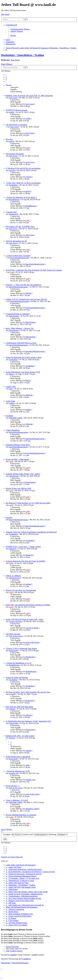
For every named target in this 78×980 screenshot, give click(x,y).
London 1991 (11, 387)
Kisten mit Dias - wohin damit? (17, 459)
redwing (12, 709)
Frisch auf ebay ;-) (13, 786)
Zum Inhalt (5, 14)
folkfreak (28, 395)
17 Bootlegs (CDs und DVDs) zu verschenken (23, 168)
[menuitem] (20, 29)
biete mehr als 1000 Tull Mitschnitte (19, 707)
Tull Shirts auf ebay (13, 634)
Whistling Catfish (15, 418)
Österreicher (13, 723)
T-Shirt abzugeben (12, 430)
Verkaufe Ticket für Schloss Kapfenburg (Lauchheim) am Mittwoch (31, 532)
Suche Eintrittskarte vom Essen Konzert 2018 (23, 372)
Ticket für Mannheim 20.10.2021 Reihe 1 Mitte (23, 357)
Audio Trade (10, 401)
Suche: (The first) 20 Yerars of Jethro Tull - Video (24, 619)
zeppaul (28, 584)
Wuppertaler (13, 651)
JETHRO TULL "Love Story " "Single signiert (23, 547)
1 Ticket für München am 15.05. (18, 771)
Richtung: (58, 834)
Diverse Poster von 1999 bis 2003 (18, 488)
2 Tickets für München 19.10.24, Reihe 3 (21, 197)
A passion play (11, 212)
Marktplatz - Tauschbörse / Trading (22, 55)
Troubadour (13, 185)
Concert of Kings (15, 621)
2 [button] (6, 77)
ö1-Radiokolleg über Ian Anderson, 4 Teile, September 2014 (28, 721)
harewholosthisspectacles (19, 258)
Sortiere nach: (36, 834)
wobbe (11, 112)
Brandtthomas (14, 200)
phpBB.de (27, 959)
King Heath (15, 60)
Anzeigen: (12, 834)
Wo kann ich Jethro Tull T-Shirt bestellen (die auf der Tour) (28, 692)
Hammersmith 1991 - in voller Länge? (20, 736)
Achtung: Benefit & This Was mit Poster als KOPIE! (25, 561)
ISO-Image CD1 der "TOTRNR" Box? (20, 227)
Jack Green (13, 98)
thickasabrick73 (15, 578)
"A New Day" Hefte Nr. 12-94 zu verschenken (23, 183)
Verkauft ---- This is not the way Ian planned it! (23, 285)
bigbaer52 (12, 549)
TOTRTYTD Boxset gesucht (16, 110)
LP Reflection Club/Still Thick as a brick (21, 343)
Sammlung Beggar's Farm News (18, 445)
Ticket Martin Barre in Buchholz (18, 757)
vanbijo (12, 403)
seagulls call (13, 773)
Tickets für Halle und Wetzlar (17, 678)
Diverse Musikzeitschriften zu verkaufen (21, 815)
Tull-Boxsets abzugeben (15, 154)
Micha (11, 374)
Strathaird (9, 416)
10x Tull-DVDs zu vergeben (16, 125)
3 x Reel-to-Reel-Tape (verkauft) (18, 256)
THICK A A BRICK (13, 576)
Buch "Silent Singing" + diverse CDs (20, 328)
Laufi (27, 148)
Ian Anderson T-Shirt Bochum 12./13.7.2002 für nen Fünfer (28, 503)
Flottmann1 (29, 701)
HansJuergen (14, 316)
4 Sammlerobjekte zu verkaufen (18, 314)
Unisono (12, 170)
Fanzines (9, 518)
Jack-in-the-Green (16, 636)
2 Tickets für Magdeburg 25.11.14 (18, 663)
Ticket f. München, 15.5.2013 (17, 800)
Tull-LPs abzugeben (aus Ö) (16, 241)
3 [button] (6, 79)
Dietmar (12, 738)
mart (10, 389)
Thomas (28, 293)
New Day (9, 139)
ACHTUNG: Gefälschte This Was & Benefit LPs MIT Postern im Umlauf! (34, 270)
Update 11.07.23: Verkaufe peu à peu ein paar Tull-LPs (26, 299)
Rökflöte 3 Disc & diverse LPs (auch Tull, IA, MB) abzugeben (29, 96)
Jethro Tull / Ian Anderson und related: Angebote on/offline (28, 605)
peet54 (11, 141)
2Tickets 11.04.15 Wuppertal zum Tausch (21, 648)
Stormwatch (13, 214)
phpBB (13, 955)
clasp (27, 765)
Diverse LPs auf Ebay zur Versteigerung (21, 590)
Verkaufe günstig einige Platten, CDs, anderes (23, 474)
